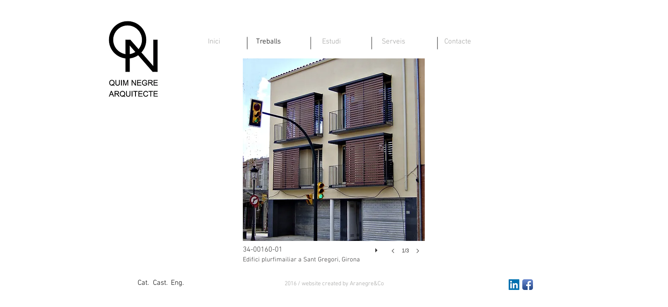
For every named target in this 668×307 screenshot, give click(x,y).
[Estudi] (331, 42)
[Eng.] (177, 283)
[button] (334, 284)
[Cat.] (143, 283)
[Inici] (214, 42)
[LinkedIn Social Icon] (514, 284)
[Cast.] (160, 283)
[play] (377, 248)
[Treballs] (268, 42)
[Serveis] (393, 42)
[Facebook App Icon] (527, 284)
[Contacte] (457, 42)
